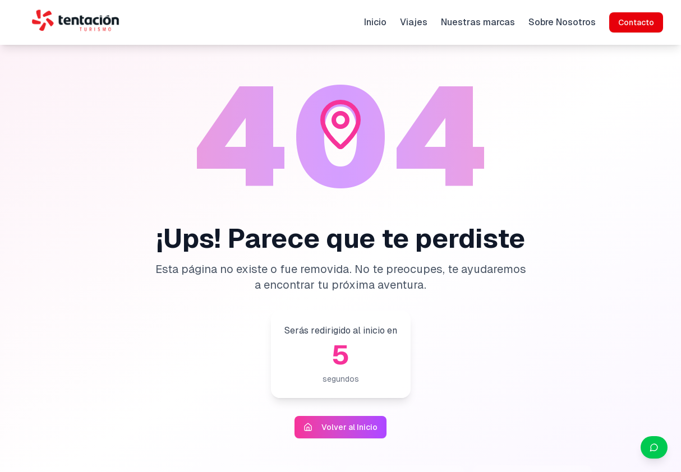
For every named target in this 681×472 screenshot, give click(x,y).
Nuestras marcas (478, 22)
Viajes (413, 22)
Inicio (375, 22)
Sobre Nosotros (562, 22)
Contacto (636, 22)
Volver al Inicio (340, 427)
